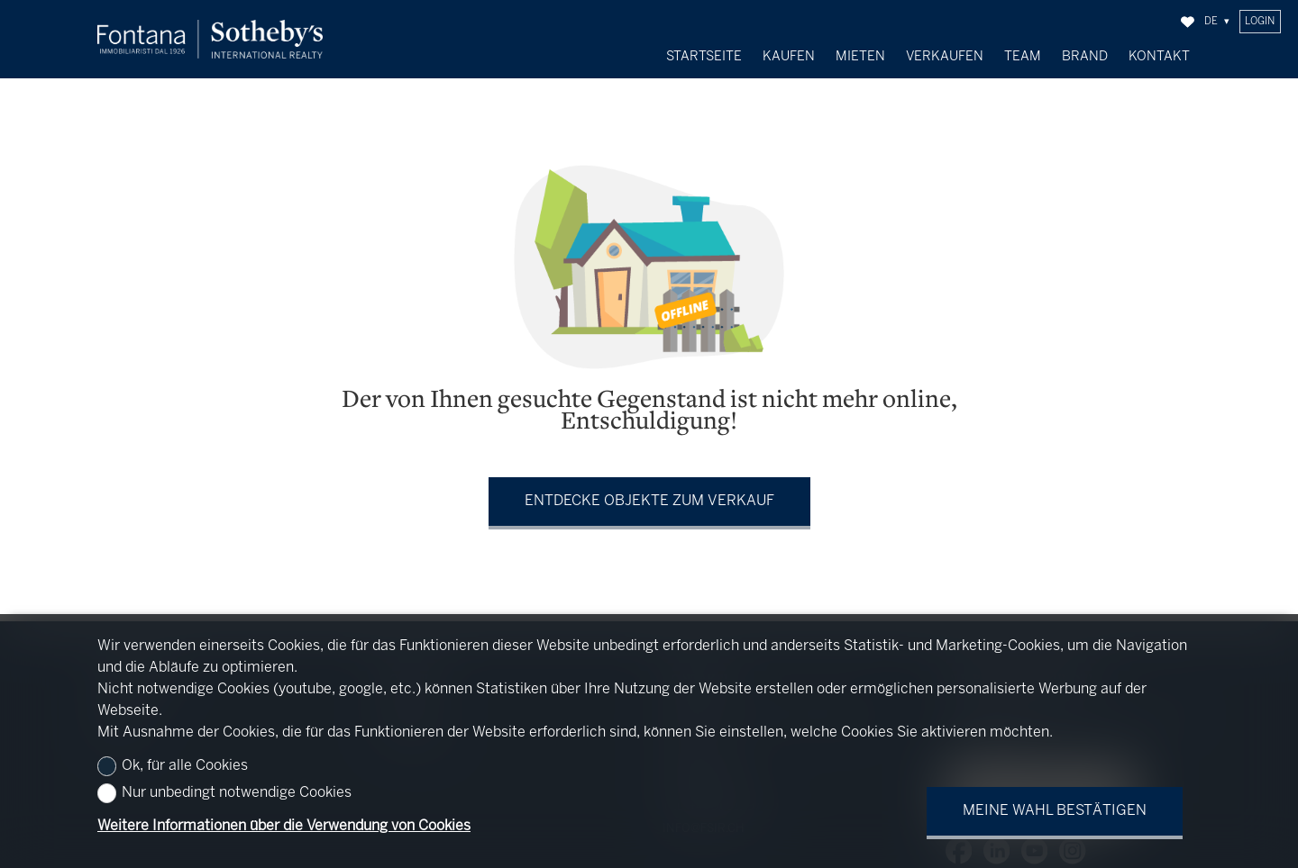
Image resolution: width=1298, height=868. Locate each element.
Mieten (860, 56)
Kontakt (1159, 56)
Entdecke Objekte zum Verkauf (649, 496)
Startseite (704, 56)
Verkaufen (944, 56)
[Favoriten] (1187, 22)
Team (1022, 56)
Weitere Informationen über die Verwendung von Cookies (284, 826)
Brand (1085, 56)
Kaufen (789, 56)
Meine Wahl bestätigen (1055, 811)
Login (1260, 21)
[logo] (210, 39)
